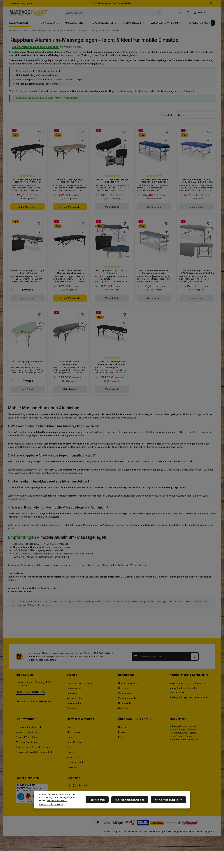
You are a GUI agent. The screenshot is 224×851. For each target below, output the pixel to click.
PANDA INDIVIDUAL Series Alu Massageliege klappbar (154, 274)
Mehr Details (112, 209)
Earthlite (71, 729)
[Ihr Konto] (187, 14)
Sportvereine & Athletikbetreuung (33, 749)
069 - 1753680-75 (30, 695)
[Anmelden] (194, 659)
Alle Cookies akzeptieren (169, 799)
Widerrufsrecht (126, 695)
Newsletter (72, 710)
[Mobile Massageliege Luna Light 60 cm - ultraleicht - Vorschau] (39, 234)
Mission (122, 734)
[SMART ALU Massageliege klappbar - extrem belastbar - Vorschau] (124, 325)
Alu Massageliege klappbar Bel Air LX (27, 365)
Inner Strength (74, 759)
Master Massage (75, 734)
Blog (120, 739)
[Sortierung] (196, 117)
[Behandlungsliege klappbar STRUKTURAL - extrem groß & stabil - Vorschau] (208, 143)
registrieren (27, 3)
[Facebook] (70, 788)
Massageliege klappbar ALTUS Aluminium (112, 274)
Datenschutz (124, 690)
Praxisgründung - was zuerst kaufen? (189, 700)
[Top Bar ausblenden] (211, 3)
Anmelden (15, 3)
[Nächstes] (210, 25)
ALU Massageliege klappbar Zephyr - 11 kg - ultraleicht (27, 183)
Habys (70, 739)
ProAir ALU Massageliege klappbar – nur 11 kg (70, 183)
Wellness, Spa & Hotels (27, 744)
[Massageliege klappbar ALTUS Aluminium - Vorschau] (124, 234)
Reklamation (73, 695)
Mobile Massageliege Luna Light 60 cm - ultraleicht (27, 274)
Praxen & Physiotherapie (28, 739)
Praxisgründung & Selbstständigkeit (34, 754)
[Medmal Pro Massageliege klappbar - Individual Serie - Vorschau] (166, 143)
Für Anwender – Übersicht (29, 729)
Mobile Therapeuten (26, 734)
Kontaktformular (75, 690)
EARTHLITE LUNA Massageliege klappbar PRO (112, 183)
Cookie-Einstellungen (129, 685)
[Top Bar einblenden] (211, 14)
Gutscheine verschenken (80, 685)
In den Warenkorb (27, 209)
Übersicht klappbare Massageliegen (74, 604)
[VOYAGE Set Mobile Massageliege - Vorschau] (82, 325)
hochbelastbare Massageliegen (129, 567)
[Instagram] (85, 788)
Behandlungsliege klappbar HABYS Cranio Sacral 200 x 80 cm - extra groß (196, 274)
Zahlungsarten (74, 705)
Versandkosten (74, 700)
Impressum (123, 710)
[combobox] (113, 14)
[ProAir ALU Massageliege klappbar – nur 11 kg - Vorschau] (82, 143)
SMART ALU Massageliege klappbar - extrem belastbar (112, 365)
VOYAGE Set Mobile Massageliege (69, 365)
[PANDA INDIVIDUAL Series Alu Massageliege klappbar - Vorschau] (166, 234)
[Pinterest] (80, 788)
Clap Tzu (71, 749)
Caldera (71, 754)
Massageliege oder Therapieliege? (188, 685)
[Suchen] (162, 14)
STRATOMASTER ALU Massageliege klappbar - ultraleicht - (69, 274)
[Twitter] (75, 788)
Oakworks (72, 769)
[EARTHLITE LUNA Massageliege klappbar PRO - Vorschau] (124, 143)
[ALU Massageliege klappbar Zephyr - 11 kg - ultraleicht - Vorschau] (39, 143)
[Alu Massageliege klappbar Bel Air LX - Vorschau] (39, 325)
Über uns (123, 729)
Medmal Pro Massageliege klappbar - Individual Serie (154, 183)
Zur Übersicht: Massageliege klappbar (35, 49)
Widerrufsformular (127, 700)
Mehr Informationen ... (49, 800)
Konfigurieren (100, 799)
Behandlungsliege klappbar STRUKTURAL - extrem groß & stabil (197, 183)
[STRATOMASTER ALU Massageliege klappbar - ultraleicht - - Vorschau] (82, 234)
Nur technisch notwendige (131, 799)
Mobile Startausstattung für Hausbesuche (183, 692)
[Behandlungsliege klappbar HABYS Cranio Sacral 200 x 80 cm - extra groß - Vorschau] (208, 234)
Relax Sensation (75, 744)
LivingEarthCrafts (75, 764)
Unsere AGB (124, 705)
